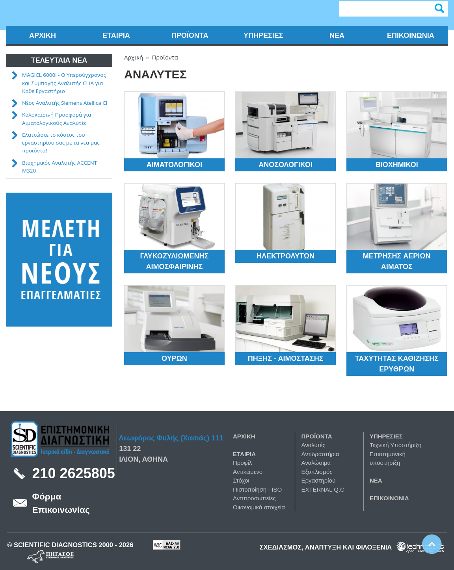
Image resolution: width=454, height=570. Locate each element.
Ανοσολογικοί (286, 165)
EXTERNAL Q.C (322, 489)
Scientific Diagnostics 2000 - (66, 544)
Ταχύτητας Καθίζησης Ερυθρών (397, 364)
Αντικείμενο (247, 471)
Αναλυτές (313, 445)
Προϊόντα (189, 35)
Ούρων (174, 358)
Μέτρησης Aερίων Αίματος (397, 261)
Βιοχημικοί (397, 165)
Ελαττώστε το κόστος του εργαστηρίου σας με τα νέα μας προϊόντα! (61, 142)
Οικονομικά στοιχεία (259, 507)
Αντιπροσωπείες (254, 498)
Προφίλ (242, 462)
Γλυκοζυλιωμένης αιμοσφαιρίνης (174, 261)
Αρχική (42, 35)
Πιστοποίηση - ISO (257, 489)
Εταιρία (116, 35)
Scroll (432, 544)
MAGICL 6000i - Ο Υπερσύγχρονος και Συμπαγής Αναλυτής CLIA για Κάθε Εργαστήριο (64, 83)
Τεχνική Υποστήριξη (396, 445)
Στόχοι (241, 480)
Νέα (336, 35)
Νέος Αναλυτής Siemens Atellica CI (65, 102)
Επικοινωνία (410, 35)
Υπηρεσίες (263, 35)
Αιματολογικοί (174, 165)
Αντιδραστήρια (320, 454)
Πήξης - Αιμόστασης (286, 358)
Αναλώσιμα (316, 462)
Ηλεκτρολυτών (285, 256)
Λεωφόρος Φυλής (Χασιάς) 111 (171, 438)
